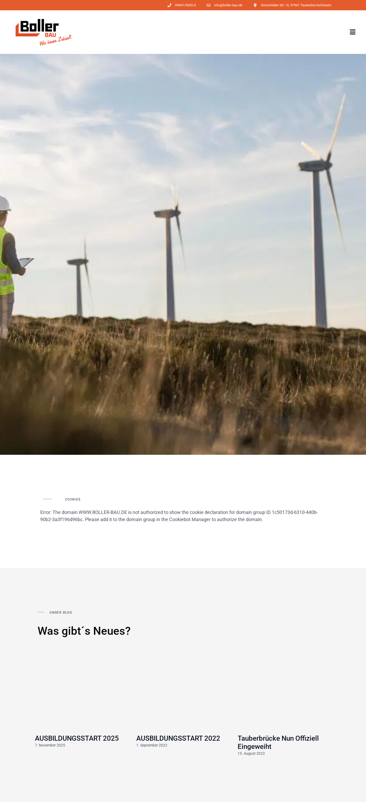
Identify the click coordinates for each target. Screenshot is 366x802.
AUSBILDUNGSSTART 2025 (77, 738)
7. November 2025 (50, 745)
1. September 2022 (151, 745)
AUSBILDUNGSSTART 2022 (178, 738)
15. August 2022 (251, 753)
